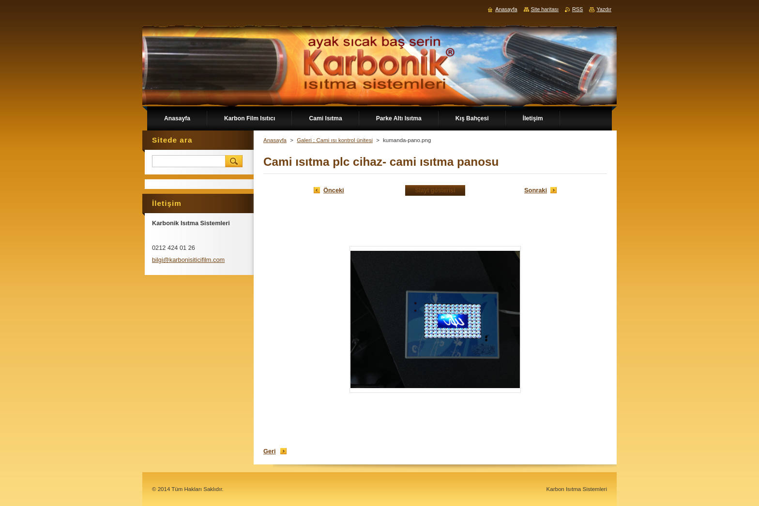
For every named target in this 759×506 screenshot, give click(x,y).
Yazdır (603, 9)
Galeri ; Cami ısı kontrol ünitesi (335, 140)
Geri (269, 451)
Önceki (333, 190)
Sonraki (535, 190)
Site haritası (545, 9)
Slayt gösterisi (435, 190)
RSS (577, 9)
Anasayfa (275, 140)
